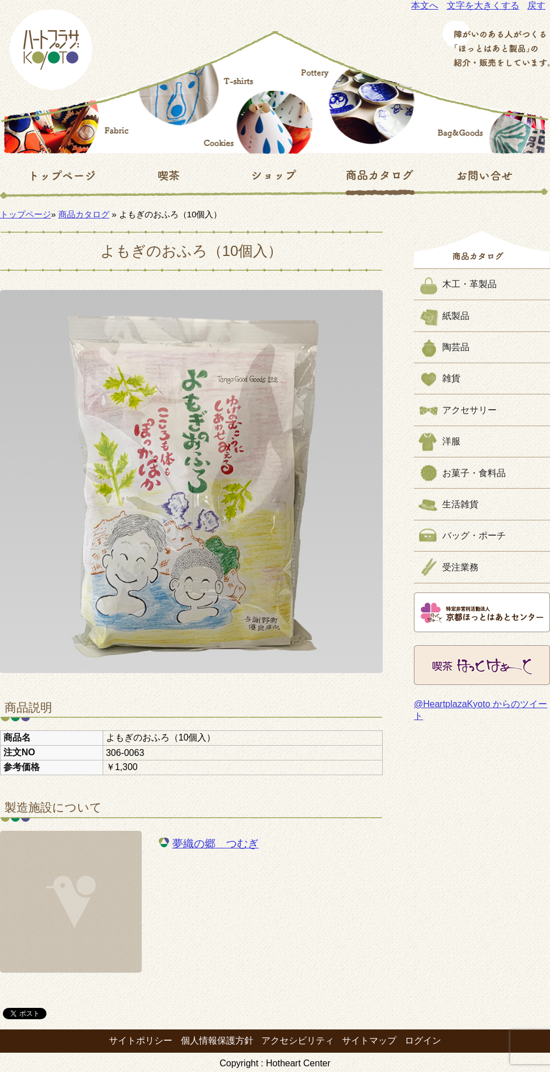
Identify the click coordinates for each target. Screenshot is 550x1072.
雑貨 (451, 378)
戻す (536, 5)
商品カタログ (83, 214)
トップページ (25, 214)
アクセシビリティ (297, 1040)
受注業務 (460, 567)
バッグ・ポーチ (474, 535)
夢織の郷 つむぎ (215, 844)
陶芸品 (455, 347)
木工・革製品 (469, 284)
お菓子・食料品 (474, 473)
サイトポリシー (140, 1040)
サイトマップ (369, 1040)
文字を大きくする (483, 5)
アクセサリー (469, 410)
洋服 (451, 441)
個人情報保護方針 (217, 1040)
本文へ (424, 5)
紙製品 (455, 316)
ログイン (423, 1040)
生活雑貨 (460, 504)
